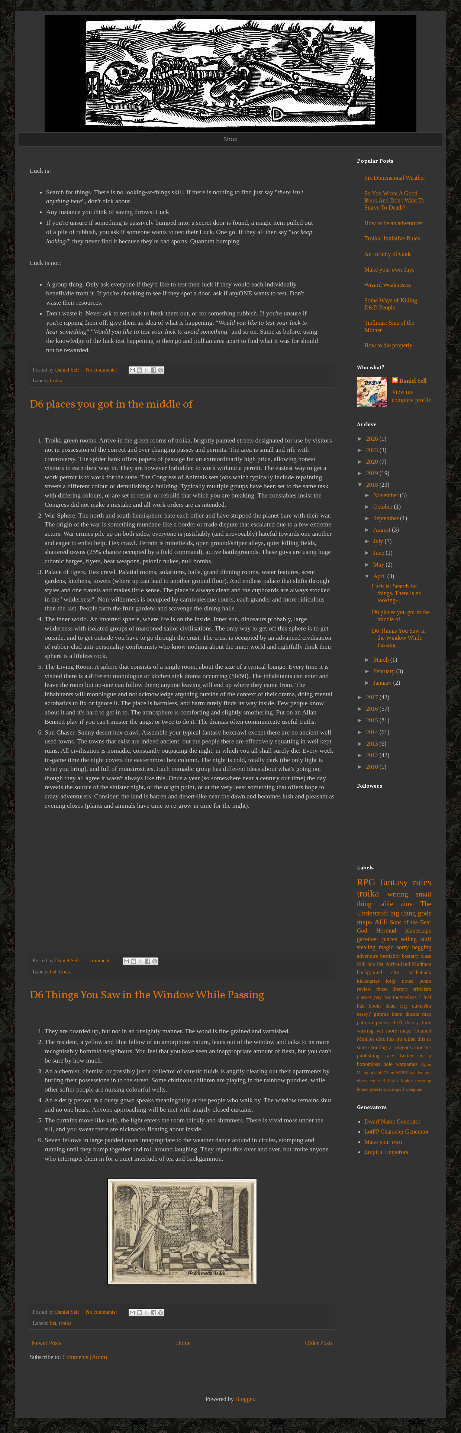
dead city (397, 1006)
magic (386, 947)
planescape (418, 930)
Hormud (386, 930)
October (383, 506)
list (53, 972)
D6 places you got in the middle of (111, 404)
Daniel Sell (412, 380)
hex (391, 1039)
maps (364, 922)
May (379, 564)
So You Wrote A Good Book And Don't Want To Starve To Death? (394, 200)
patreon (365, 1022)
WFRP (402, 1072)
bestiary (410, 956)
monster (422, 1047)
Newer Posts (46, 1343)
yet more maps (394, 1031)
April (380, 576)
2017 (373, 697)
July (379, 541)
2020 (373, 461)
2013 (373, 743)
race (389, 1055)
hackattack (419, 972)
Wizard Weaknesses (388, 285)
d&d (381, 1039)
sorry (403, 947)
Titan (389, 1072)
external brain (384, 1080)
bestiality (390, 956)
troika (56, 380)
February (384, 671)
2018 (373, 485)
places (389, 939)
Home (183, 1343)
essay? (364, 1014)
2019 (373, 473)
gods (424, 913)
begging (421, 947)
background (369, 972)
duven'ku (421, 1006)
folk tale (366, 964)
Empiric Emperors (386, 1152)
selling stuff (416, 939)
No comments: (102, 370)
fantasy (394, 882)
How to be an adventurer (393, 223)
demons (423, 1072)
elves (362, 1080)
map (426, 1014)
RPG (366, 882)
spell (399, 1089)
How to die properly (388, 345)
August (382, 529)
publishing (368, 1055)
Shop (230, 139)
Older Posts (319, 1343)
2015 (373, 720)
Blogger (244, 1399)
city (395, 972)
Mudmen (421, 964)
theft (397, 1022)
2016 (373, 709)
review (364, 989)
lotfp (391, 981)
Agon (426, 1064)
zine (407, 904)
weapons (413, 1089)
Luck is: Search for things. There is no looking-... (397, 593)
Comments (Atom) (84, 1357)
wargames (407, 1064)
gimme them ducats (396, 1014)
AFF (380, 922)
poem (425, 981)
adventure (367, 956)
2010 (373, 766)
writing (397, 894)
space (388, 1089)
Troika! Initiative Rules (392, 238)
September (386, 518)
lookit (406, 1080)
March (381, 659)
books (375, 1006)
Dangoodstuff (370, 1072)
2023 (373, 450)
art (412, 1072)
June (379, 552)
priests (376, 1089)
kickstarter (368, 981)
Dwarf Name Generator (392, 1121)
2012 (373, 755)
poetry (383, 1022)
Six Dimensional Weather (394, 178)
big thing (403, 913)
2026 (373, 438)
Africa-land (398, 964)
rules (422, 882)
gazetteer (367, 939)
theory (412, 1022)
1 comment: (99, 960)
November (386, 495)
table (386, 904)
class (426, 956)
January (383, 683)
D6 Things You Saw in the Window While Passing (147, 995)
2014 (373, 732)
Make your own (383, 1142)
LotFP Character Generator (396, 1131)
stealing (366, 947)
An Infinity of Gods (388, 254)
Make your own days (389, 269)
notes (407, 981)
